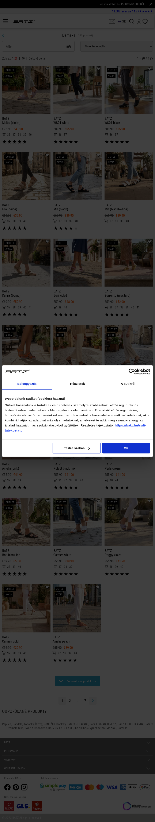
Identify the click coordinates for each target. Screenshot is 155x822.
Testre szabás (77, 448)
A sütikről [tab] (128, 383)
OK (126, 448)
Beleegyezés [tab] (27, 383)
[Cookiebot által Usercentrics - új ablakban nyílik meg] (131, 371)
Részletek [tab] (77, 383)
